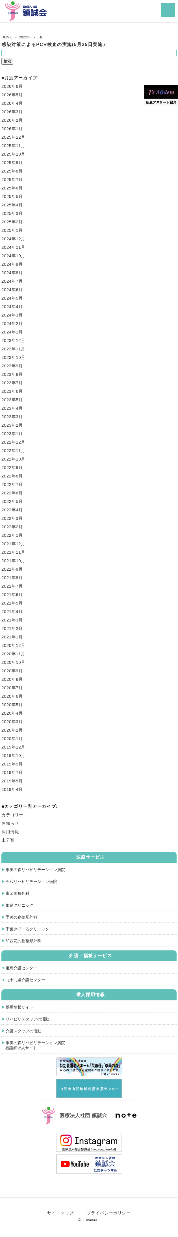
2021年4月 (12, 611)
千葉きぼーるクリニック (27, 929)
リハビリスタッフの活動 (27, 1019)
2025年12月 (13, 137)
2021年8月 (12, 577)
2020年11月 (13, 653)
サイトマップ (60, 1212)
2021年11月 (13, 552)
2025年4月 (12, 204)
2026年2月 (12, 120)
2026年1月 (12, 128)
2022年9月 (12, 467)
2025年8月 (12, 171)
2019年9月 (12, 764)
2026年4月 (12, 103)
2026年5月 (12, 94)
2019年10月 (13, 755)
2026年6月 (12, 86)
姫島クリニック (19, 905)
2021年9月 (12, 569)
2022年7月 (12, 484)
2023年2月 (12, 425)
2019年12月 (13, 747)
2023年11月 (13, 348)
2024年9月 (12, 264)
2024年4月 (12, 306)
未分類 (8, 840)
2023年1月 (12, 433)
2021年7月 (12, 586)
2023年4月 (12, 408)
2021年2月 (12, 628)
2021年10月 (13, 560)
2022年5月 (12, 501)
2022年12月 (13, 442)
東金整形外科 (17, 893)
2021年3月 (12, 620)
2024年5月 (12, 298)
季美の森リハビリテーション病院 (35, 869)
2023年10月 (13, 357)
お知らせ (10, 823)
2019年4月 (12, 789)
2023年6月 (12, 391)
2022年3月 (12, 518)
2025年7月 (12, 179)
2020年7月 (12, 687)
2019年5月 (12, 780)
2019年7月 (12, 772)
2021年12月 (13, 543)
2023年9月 (12, 365)
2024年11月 (13, 247)
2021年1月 (12, 636)
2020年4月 (12, 713)
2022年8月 (12, 476)
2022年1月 (12, 535)
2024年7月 (12, 281)
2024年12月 (13, 238)
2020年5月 (12, 704)
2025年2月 (12, 221)
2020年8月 (12, 679)
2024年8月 (12, 272)
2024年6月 (12, 289)
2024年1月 (12, 332)
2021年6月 (12, 594)
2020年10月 (13, 662)
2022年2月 (12, 526)
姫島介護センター (21, 968)
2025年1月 (12, 230)
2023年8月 (12, 374)
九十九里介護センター (25, 980)
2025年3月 (12, 213)
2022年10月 (13, 459)
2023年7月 (12, 382)
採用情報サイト (19, 1007)
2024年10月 (13, 255)
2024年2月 (12, 323)
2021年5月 (12, 603)
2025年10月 (13, 154)
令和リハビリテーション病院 (31, 881)
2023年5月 (12, 399)
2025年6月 (12, 188)
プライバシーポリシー (109, 1212)
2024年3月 (12, 315)
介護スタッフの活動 (23, 1031)
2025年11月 (13, 145)
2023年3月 (12, 416)
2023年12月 (13, 340)
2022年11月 (13, 450)
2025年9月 (12, 162)
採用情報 (10, 831)
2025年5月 (12, 196)
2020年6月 (12, 696)
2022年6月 (12, 492)
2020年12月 (13, 645)
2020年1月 (12, 738)
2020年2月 (12, 730)
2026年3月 (12, 111)
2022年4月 (12, 509)
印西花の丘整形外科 (23, 941)
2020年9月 (12, 670)
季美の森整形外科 (21, 917)
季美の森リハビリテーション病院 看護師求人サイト (33, 1045)
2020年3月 (12, 721)
